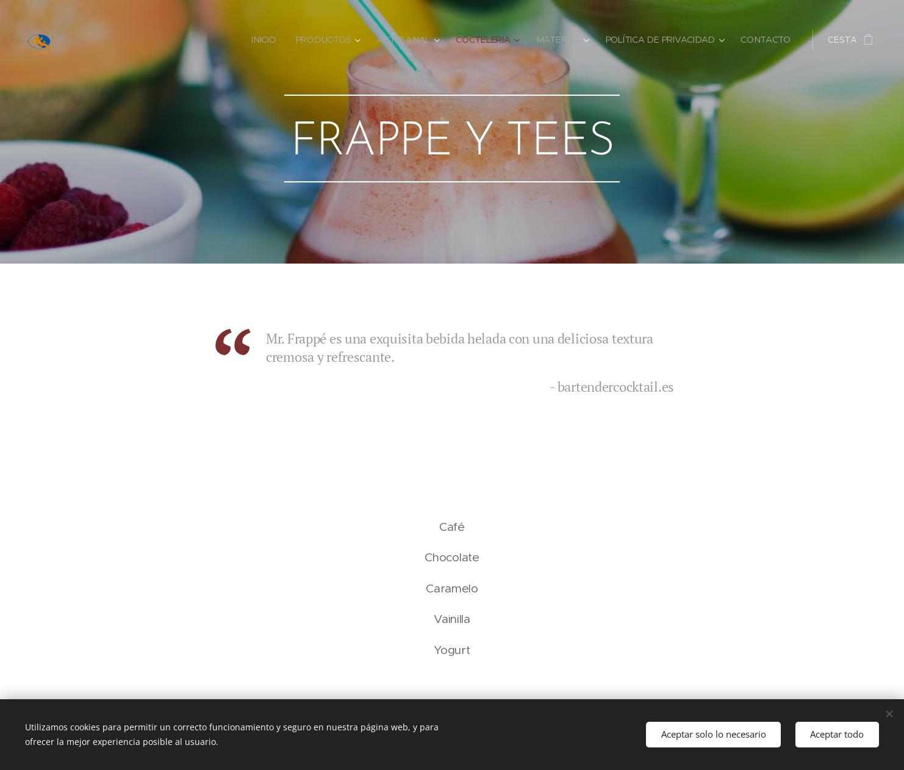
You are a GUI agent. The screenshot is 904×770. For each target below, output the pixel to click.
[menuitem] (269, 39)
